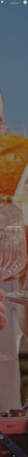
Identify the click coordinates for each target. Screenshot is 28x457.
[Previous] (2, 228)
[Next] (26, 228)
